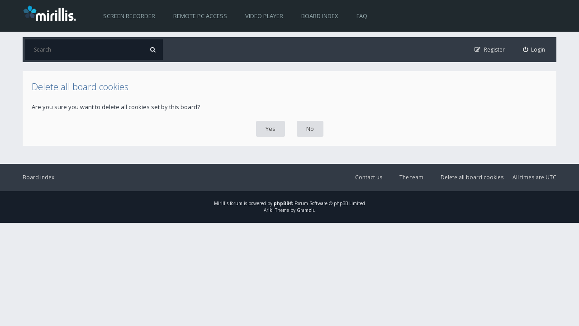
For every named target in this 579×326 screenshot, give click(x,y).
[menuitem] (534, 49)
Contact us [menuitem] (368, 177)
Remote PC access (200, 16)
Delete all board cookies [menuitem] (472, 177)
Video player (264, 16)
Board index (319, 16)
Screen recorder (129, 16)
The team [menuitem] (411, 177)
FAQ (361, 16)
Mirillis (221, 203)
